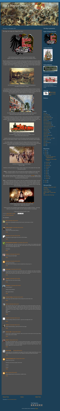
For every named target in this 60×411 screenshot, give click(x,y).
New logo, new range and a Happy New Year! (51, 157)
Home (22, 397)
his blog (33, 175)
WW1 (44, 144)
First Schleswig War (47, 123)
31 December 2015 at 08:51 (18, 297)
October (47, 163)
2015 (46, 153)
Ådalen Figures (46, 189)
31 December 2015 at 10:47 (14, 304)
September (48, 165)
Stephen (7, 254)
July (46, 168)
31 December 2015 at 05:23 (14, 254)
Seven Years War (46, 139)
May (47, 171)
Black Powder (8, 350)
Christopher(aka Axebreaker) (11, 242)
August (47, 167)
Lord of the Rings (46, 132)
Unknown (7, 261)
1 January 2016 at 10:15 (13, 339)
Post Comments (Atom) (12, 399)
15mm (44, 113)
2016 (46, 152)
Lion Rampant (46, 130)
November (48, 162)
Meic (7, 372)
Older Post (38, 397)
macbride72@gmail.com (10, 358)
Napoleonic (45, 133)
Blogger (36, 408)
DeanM (7, 339)
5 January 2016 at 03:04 (20, 358)
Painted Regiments (46, 135)
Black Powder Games (15, 5)
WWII (44, 145)
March (47, 175)
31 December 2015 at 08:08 (15, 278)
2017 (46, 150)
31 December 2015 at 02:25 (13, 220)
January (47, 178)
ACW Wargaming (46, 116)
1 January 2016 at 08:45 (16, 331)
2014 (46, 180)
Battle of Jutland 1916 (47, 117)
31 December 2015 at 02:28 (18, 227)
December (48, 155)
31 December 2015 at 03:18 (22, 242)
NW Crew (7, 235)
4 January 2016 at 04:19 (17, 350)
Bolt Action (45, 120)
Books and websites (47, 122)
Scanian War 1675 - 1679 (48, 138)
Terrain (44, 141)
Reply (7, 223)
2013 (46, 182)
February (47, 176)
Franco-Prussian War (9, 215)
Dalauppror (8, 285)
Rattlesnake (8, 269)
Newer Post (6, 397)
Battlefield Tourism (46, 119)
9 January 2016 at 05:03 (12, 372)
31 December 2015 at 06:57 (15, 261)
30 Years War (45, 114)
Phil (6, 220)
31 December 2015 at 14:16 (14, 324)
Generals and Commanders (48, 126)
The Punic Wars (46, 142)
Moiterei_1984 (8, 331)
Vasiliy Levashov (9, 227)
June (47, 170)
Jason (7, 304)
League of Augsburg (47, 191)
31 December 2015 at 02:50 (15, 235)
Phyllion (7, 324)
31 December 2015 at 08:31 (16, 285)
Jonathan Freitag (9, 297)
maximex (7, 278)
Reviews (45, 136)
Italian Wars (45, 129)
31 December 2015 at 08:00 (16, 269)
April (47, 173)
